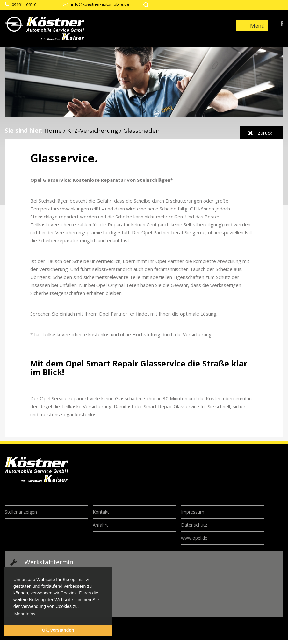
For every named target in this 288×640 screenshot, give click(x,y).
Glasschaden (141, 130)
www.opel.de (194, 538)
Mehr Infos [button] (24, 613)
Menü (257, 25)
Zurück (265, 133)
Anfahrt (100, 525)
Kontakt (101, 512)
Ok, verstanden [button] (58, 630)
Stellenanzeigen (21, 512)
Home (53, 130)
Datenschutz (194, 525)
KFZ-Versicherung (92, 130)
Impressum (192, 512)
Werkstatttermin (49, 562)
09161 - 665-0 (24, 4)
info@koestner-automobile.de (100, 4)
